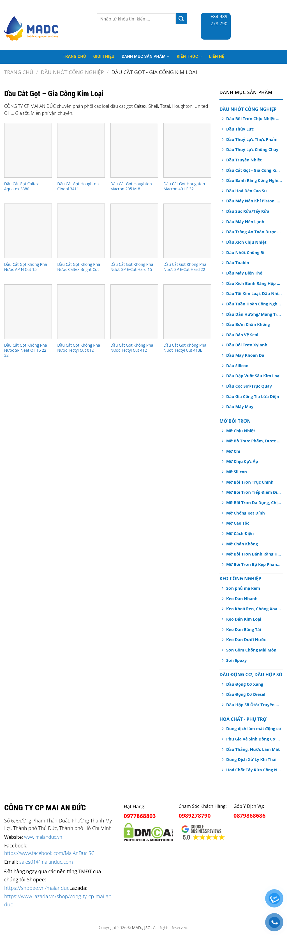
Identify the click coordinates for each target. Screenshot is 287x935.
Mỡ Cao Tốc (237, 523)
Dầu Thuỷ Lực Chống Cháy (252, 149)
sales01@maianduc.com (46, 861)
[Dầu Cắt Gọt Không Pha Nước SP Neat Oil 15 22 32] (28, 312)
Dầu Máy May (239, 406)
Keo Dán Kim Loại (243, 619)
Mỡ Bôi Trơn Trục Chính (250, 482)
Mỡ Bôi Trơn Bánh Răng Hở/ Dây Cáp (254, 554)
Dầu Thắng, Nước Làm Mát (253, 749)
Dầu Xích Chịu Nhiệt (246, 242)
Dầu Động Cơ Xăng (244, 684)
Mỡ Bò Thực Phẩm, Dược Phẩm (254, 441)
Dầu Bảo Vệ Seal (242, 334)
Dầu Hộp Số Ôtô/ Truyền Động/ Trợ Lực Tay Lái (254, 704)
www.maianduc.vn (43, 837)
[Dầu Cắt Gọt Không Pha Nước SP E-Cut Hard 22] (187, 231)
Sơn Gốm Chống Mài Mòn (251, 650)
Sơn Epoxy (236, 660)
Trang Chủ (74, 56)
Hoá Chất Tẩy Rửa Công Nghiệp (254, 769)
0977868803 (140, 816)
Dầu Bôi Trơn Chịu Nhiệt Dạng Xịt (254, 118)
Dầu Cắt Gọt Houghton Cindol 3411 (78, 186)
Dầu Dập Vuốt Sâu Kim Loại (253, 375)
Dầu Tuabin (237, 262)
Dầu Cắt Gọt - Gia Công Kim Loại (254, 170)
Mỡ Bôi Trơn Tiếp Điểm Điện (254, 492)
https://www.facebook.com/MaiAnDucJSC (49, 853)
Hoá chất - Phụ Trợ (243, 719)
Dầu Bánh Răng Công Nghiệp (254, 180)
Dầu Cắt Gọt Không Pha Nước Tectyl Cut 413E (184, 348)
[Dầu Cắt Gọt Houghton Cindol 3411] (81, 150)
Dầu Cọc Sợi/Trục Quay (249, 386)
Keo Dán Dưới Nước (246, 639)
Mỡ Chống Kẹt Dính (245, 513)
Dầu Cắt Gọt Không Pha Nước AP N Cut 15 (25, 267)
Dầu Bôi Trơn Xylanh (246, 345)
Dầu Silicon (237, 365)
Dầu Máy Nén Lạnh (245, 221)
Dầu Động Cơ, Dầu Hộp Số (250, 674)
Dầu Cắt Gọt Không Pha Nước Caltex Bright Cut (78, 267)
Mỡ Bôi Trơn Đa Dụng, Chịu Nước (254, 502)
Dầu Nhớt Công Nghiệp (72, 72)
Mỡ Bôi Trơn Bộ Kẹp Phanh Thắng (254, 564)
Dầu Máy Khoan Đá (245, 355)
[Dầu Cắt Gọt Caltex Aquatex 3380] (28, 150)
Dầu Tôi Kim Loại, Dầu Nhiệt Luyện (254, 293)
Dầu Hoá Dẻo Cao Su (246, 190)
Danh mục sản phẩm (145, 56)
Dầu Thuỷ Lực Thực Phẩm (251, 139)
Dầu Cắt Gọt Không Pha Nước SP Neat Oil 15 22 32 (25, 350)
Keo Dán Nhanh (242, 598)
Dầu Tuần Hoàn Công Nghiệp (254, 304)
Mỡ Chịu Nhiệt (240, 430)
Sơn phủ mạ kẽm (243, 588)
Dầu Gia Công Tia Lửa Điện (252, 396)
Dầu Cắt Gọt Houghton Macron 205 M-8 (131, 186)
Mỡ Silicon (236, 471)
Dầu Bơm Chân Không (248, 324)
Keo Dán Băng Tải (243, 629)
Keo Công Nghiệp (240, 578)
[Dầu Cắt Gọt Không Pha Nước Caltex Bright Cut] (81, 231)
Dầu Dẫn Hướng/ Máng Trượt (254, 314)
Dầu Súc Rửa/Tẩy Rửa (247, 211)
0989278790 (194, 815)
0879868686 (249, 815)
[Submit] (181, 18)
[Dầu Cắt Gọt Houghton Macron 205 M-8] (134, 150)
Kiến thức (189, 56)
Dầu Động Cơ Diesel (245, 694)
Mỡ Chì (233, 451)
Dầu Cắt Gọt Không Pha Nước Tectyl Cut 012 (78, 348)
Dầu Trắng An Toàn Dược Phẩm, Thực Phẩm (254, 231)
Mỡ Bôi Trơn (235, 421)
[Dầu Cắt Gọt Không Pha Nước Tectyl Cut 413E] (187, 312)
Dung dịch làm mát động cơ (253, 728)
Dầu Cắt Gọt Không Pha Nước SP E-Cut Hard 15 (131, 267)
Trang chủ (18, 72)
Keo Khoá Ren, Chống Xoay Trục (254, 608)
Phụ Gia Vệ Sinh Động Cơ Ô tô (254, 739)
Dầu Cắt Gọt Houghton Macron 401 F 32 (184, 186)
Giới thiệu (103, 56)
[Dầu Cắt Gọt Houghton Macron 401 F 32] (187, 150)
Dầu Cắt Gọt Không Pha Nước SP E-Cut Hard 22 (184, 267)
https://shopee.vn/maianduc (36, 887)
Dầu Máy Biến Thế (244, 273)
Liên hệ (216, 56)
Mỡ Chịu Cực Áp (242, 461)
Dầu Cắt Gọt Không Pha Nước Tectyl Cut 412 (131, 348)
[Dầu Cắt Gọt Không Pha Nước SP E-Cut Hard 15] (134, 231)
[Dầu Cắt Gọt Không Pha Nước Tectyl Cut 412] (134, 312)
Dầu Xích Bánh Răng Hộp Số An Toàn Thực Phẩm (254, 283)
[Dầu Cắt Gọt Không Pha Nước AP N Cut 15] (28, 231)
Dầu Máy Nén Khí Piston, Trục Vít (254, 201)
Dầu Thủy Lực (240, 129)
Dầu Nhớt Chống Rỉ (245, 252)
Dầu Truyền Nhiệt (244, 160)
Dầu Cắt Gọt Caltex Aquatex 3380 (21, 186)
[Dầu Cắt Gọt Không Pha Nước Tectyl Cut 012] (81, 312)
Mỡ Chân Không (242, 544)
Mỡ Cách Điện (240, 533)
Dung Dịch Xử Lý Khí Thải (251, 759)
